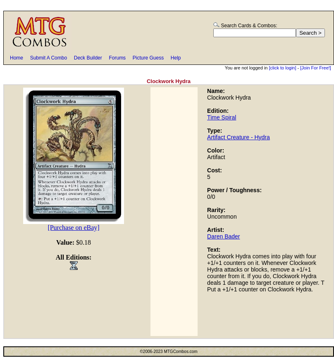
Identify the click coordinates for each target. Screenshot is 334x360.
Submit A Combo (48, 58)
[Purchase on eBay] (73, 227)
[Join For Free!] (315, 67)
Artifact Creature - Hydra (238, 137)
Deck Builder (88, 58)
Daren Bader (223, 236)
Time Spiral (221, 117)
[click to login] (282, 67)
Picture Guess (148, 58)
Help (176, 58)
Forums (117, 58)
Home (16, 58)
